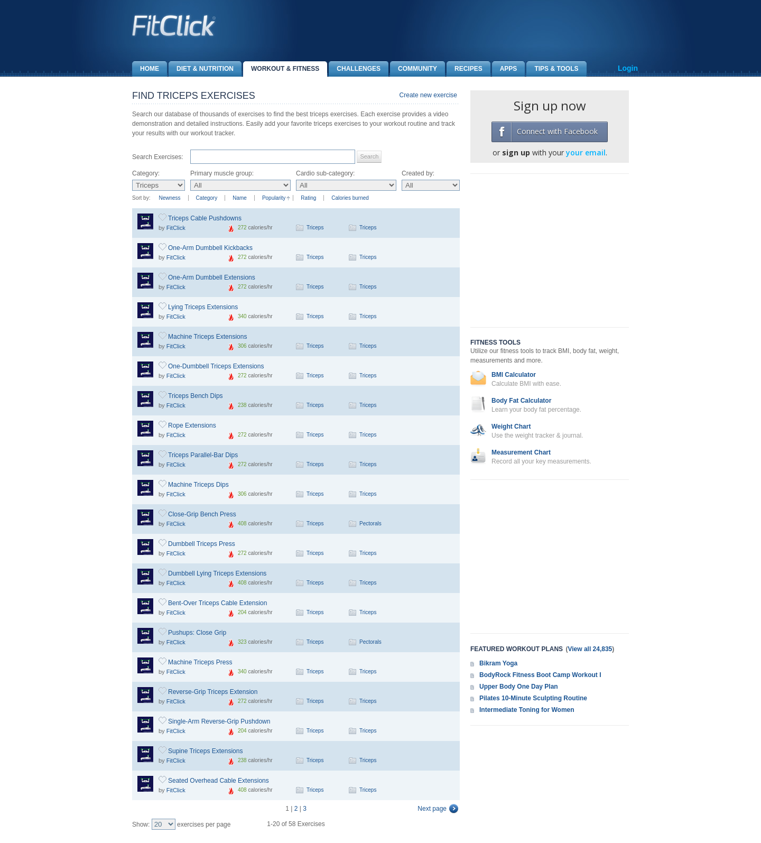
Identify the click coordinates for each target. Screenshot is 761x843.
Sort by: (141, 198)
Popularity (273, 198)
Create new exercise (428, 95)
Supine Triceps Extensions (205, 751)
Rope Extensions (192, 425)
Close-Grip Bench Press (202, 514)
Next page (432, 808)
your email (586, 152)
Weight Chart (511, 426)
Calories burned (350, 198)
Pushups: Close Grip (197, 632)
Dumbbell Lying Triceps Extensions (217, 573)
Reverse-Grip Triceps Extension (212, 692)
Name (240, 198)
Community (413, 69)
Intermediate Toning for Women (526, 710)
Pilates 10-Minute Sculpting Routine (533, 698)
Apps (504, 69)
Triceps (315, 227)
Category (207, 198)
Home (145, 69)
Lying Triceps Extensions (203, 307)
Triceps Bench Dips (195, 396)
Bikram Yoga (498, 663)
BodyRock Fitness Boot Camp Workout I (540, 675)
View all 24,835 (590, 649)
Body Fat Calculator (521, 400)
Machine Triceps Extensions (207, 336)
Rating (308, 198)
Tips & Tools (552, 69)
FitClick (175, 228)
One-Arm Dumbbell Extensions (211, 277)
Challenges (354, 69)
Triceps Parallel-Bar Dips (203, 455)
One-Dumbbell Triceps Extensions (216, 366)
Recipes (464, 69)
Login (628, 68)
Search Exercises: (157, 157)
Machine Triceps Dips (198, 484)
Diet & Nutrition (201, 69)
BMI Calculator (513, 374)
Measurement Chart (521, 452)
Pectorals (370, 523)
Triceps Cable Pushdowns (205, 218)
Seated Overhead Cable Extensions (218, 780)
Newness (169, 198)
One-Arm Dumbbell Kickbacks (210, 248)
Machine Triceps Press (200, 662)
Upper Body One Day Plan (518, 686)
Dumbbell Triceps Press (201, 544)
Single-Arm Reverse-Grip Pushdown (219, 721)
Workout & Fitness (281, 69)
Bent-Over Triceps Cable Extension (217, 603)
